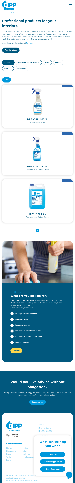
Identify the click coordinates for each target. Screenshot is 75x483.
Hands (8, 454)
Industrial (7, 68)
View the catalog (11, 50)
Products (12, 13)
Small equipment (28, 457)
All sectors (8, 62)
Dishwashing (11, 451)
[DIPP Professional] (9, 5)
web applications (11, 480)
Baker (47, 62)
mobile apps (22, 480)
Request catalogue (53, 469)
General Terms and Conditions (16, 475)
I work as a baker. (21, 319)
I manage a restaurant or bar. (26, 314)
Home (4, 13)
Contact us (53, 454)
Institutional (21, 68)
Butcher (58, 62)
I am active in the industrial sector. (28, 331)
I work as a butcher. (22, 325)
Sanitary (25, 448)
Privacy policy (32, 475)
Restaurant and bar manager (29, 62)
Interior (8, 460)
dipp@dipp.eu (46, 428)
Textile (8, 457)
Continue (16, 351)
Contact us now (37, 402)
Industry (25, 451)
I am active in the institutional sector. (29, 337)
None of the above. (22, 342)
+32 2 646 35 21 (47, 431)
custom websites (32, 480)
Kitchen (9, 448)
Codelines (22, 478)
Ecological (26, 454)
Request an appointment (52, 462)
